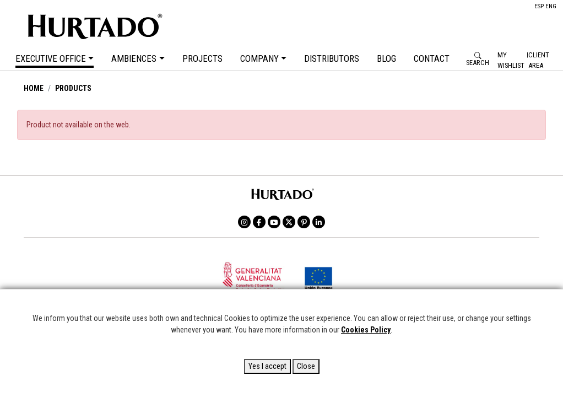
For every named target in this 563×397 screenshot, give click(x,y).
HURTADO (140, 25)
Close (306, 366)
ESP (539, 6)
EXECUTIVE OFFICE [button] (50, 59)
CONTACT (432, 59)
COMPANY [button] (259, 59)
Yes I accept (267, 366)
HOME (34, 88)
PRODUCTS (73, 88)
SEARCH (477, 63)
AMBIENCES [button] (133, 59)
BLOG (386, 59)
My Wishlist (510, 60)
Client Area (538, 60)
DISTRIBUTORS (331, 59)
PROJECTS (202, 59)
